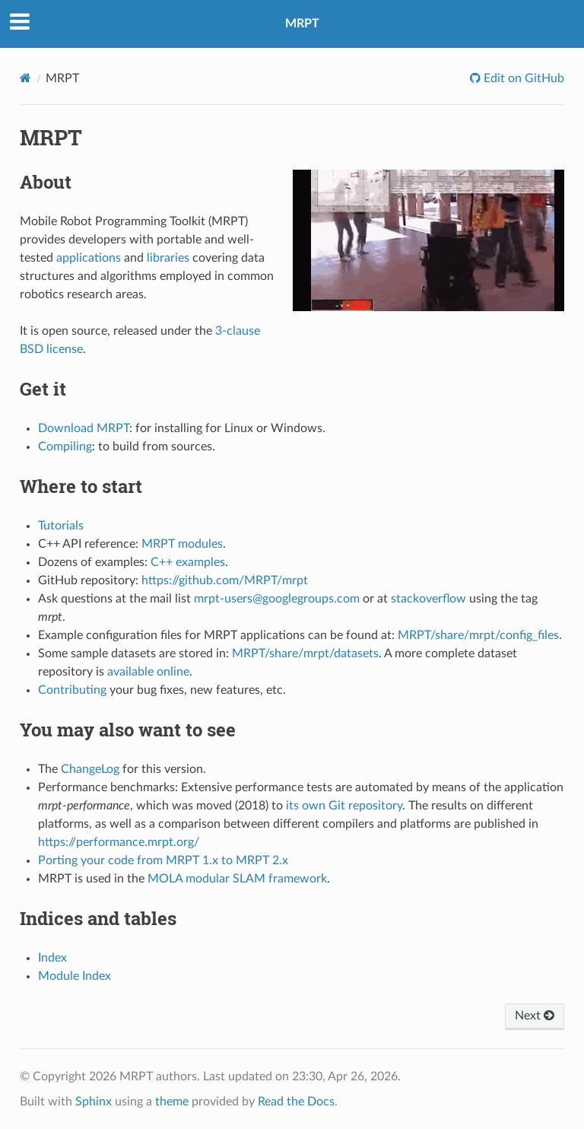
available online (148, 672)
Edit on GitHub (522, 78)
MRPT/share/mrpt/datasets (305, 653)
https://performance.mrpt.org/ (118, 842)
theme (172, 1102)
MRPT (302, 23)
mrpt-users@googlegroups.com (277, 599)
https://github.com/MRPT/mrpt (224, 580)
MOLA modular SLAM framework (237, 879)
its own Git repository (344, 806)
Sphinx (93, 1102)
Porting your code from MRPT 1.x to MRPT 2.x (163, 860)
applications (88, 258)
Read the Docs (296, 1102)
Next (534, 1016)
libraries (168, 258)
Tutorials (61, 526)
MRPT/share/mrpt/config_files (478, 635)
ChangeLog (90, 769)
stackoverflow (428, 599)
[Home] (25, 78)
